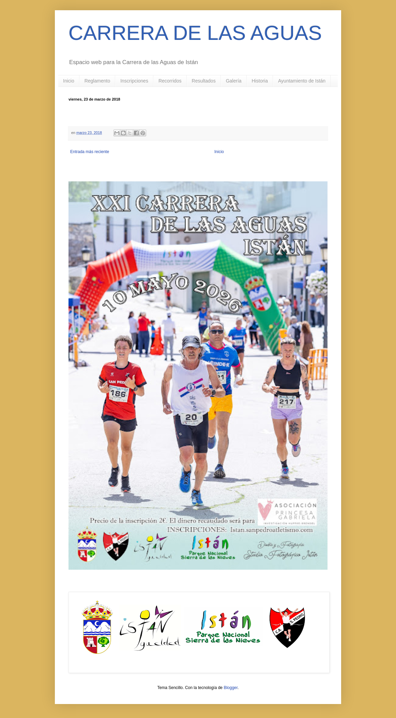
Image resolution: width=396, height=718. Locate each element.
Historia (260, 81)
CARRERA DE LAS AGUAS (195, 32)
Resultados (204, 81)
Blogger (231, 687)
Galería (234, 81)
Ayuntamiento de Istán (301, 81)
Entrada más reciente (89, 151)
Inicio (68, 81)
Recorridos (170, 81)
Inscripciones (134, 81)
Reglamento (97, 81)
